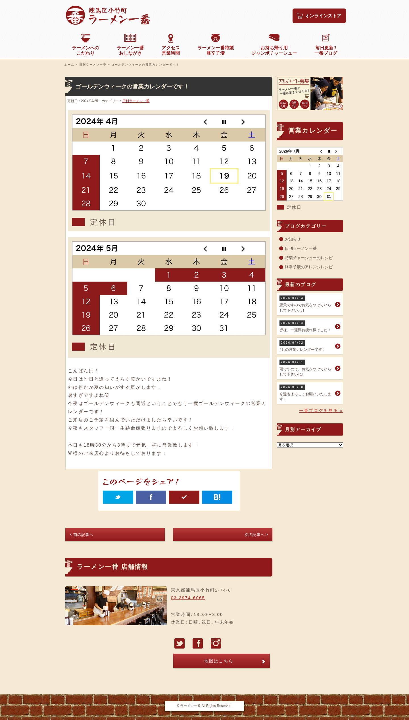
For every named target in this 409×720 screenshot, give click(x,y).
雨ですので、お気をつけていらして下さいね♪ (306, 368)
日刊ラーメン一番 (93, 64)
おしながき (130, 50)
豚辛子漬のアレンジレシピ (309, 267)
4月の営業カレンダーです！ (306, 346)
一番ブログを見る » (321, 410)
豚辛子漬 (215, 50)
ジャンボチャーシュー (274, 50)
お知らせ (293, 239)
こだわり (85, 50)
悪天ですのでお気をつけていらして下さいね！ (306, 303)
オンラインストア (323, 15)
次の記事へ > (256, 534)
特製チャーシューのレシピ (309, 258)
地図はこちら (219, 660)
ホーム (69, 64)
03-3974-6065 (188, 597)
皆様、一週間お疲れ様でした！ (306, 326)
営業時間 (171, 50)
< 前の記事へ (81, 534)
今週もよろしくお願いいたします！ (306, 393)
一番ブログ (325, 50)
